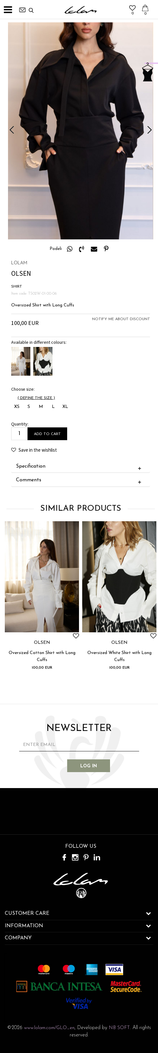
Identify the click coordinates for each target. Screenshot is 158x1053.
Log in (88, 766)
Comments (80, 480)
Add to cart (47, 434)
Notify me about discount (121, 319)
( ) (36, 398)
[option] (80, 130)
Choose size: (23, 389)
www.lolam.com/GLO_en (49, 1028)
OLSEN (42, 643)
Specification (80, 467)
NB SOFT (119, 1028)
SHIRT (16, 287)
